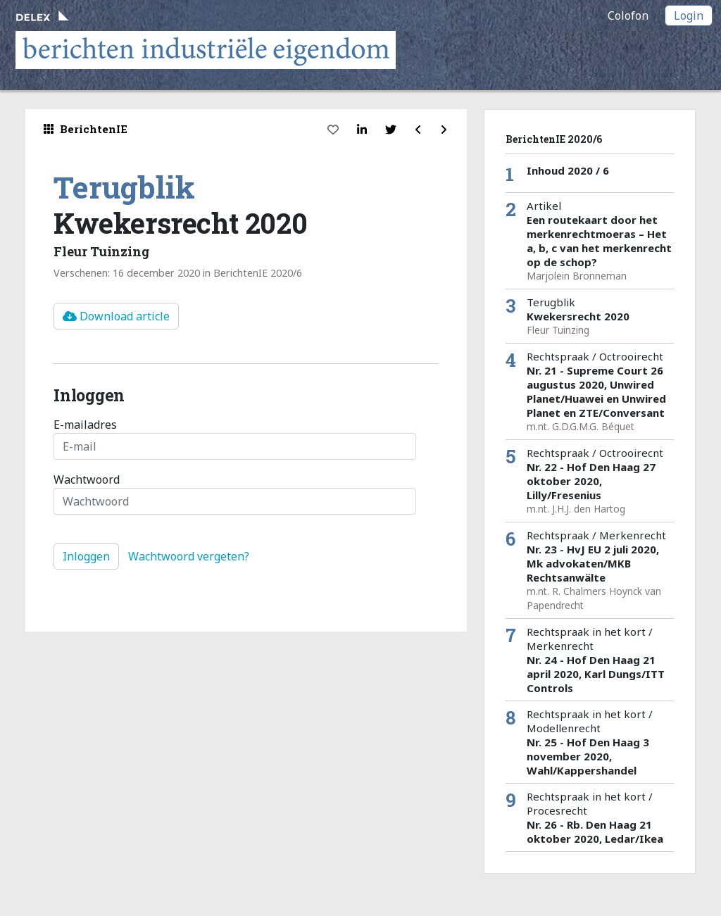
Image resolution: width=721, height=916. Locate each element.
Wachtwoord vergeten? (188, 556)
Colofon (628, 15)
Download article (116, 316)
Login (688, 15)
